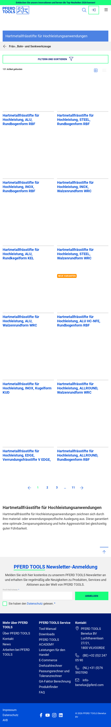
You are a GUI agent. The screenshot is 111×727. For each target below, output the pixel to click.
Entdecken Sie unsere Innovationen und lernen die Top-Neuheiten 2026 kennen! (55, 2)
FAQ (42, 692)
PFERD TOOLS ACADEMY (49, 642)
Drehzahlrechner (50, 665)
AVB (5, 720)
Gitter (96, 70)
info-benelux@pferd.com (89, 682)
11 (73, 487)
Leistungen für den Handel (52, 652)
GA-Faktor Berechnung (55, 681)
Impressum (10, 710)
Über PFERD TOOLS (16, 633)
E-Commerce (48, 660)
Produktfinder (48, 687)
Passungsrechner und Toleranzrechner (54, 673)
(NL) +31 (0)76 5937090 (89, 670)
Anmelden (91, 595)
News (7, 644)
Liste (104, 70)
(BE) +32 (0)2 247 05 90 (91, 657)
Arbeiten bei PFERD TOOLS (16, 652)
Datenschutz (35, 603)
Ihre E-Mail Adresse (10, 590)
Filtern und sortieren (55, 59)
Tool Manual (47, 629)
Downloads (47, 634)
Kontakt (8, 639)
